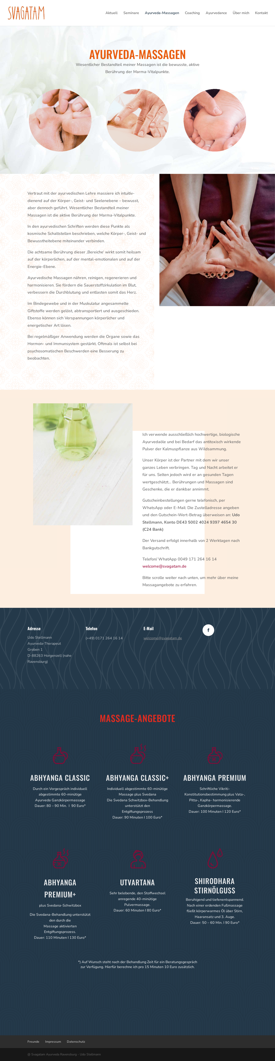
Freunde (33, 1042)
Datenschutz (76, 1042)
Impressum (53, 1042)
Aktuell (112, 13)
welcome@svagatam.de (164, 566)
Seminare (131, 13)
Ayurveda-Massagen (162, 13)
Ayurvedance (216, 13)
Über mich (241, 13)
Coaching (192, 13)
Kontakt (261, 13)
